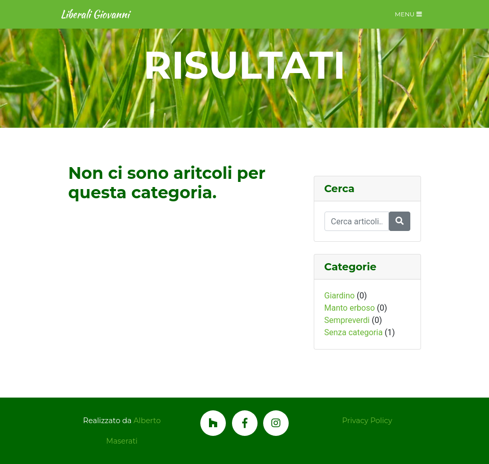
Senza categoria (353, 332)
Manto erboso (349, 308)
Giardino (339, 295)
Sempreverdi (347, 320)
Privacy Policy (367, 420)
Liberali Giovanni (95, 14)
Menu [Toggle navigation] (408, 14)
